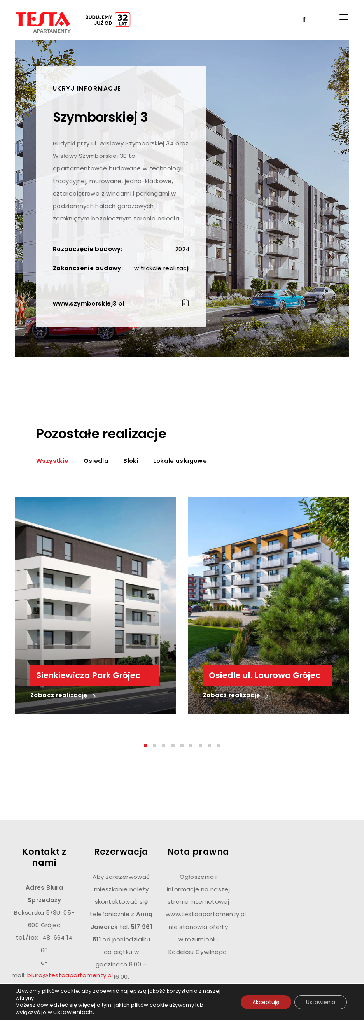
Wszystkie (52, 461)
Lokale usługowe (180, 461)
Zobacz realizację (63, 696)
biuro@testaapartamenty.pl (70, 975)
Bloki (130, 461)
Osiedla (96, 461)
